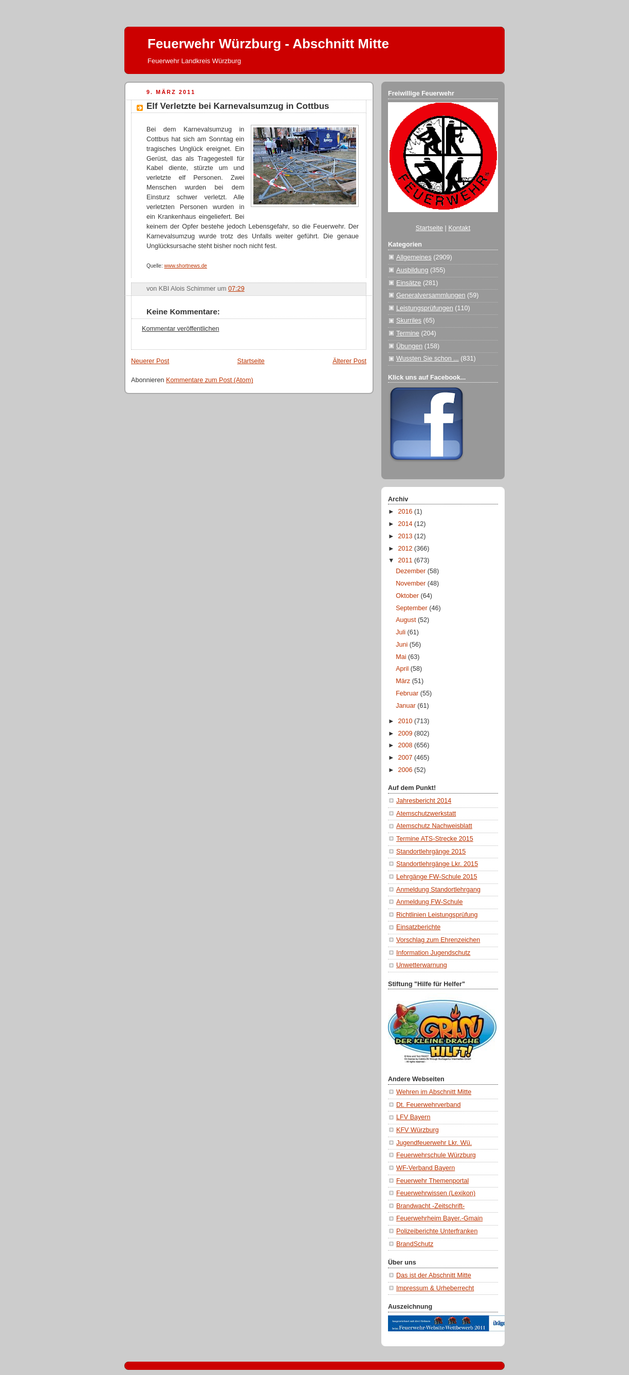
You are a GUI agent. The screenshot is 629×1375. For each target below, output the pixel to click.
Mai (402, 657)
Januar (406, 705)
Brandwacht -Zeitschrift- (430, 1206)
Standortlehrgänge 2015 (431, 851)
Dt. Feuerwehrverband (428, 1104)
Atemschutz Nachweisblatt (434, 826)
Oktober (408, 595)
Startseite (251, 361)
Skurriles (408, 320)
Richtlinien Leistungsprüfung (436, 914)
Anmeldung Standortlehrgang (438, 889)
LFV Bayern (413, 1117)
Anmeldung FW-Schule (429, 902)
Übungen (409, 346)
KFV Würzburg (417, 1130)
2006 (406, 770)
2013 (406, 536)
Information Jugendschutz (433, 952)
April (403, 668)
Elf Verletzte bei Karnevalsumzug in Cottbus (237, 106)
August (407, 620)
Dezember (412, 571)
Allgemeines (414, 257)
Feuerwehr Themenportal (432, 1180)
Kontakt (459, 228)
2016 (406, 511)
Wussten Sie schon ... (427, 358)
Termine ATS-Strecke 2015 (434, 838)
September (412, 608)
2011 (406, 560)
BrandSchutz (414, 1244)
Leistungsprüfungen (424, 308)
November (412, 583)
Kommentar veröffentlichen (180, 328)
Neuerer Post (150, 361)
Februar (408, 693)
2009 (406, 733)
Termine (407, 333)
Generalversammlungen (431, 295)
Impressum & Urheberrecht (435, 1288)
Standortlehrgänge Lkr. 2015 (437, 864)
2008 (406, 745)
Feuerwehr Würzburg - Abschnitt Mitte (268, 43)
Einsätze (408, 283)
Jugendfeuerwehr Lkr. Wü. (434, 1142)
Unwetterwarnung (421, 965)
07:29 (236, 288)
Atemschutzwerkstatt (426, 813)
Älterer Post (349, 361)
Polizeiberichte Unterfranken (436, 1231)
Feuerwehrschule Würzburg (436, 1155)
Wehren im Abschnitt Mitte (433, 1092)
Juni (403, 644)
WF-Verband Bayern (425, 1168)
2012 (406, 548)
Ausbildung (412, 270)
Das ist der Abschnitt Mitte (433, 1275)
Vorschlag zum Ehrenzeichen (438, 940)
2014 (406, 524)
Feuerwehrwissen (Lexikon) (435, 1193)
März (404, 681)
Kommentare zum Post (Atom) (209, 380)
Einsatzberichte (418, 927)
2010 (406, 721)
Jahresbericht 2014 (423, 800)
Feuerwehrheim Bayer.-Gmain (439, 1218)
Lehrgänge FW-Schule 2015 (436, 876)
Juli (401, 632)
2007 (406, 757)
